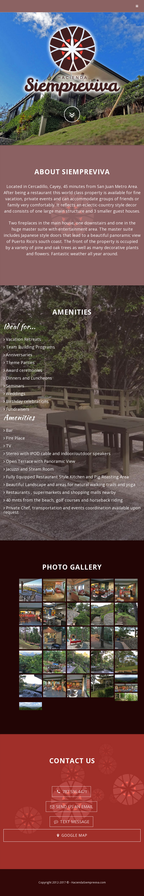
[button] (72, 835)
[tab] (72, 835)
